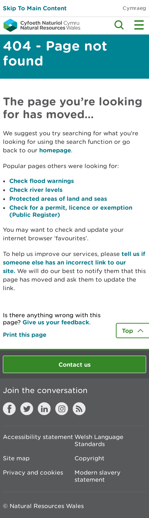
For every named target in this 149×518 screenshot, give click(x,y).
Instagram (61, 408)
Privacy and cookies (33, 472)
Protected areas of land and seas (58, 198)
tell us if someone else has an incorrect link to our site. (74, 262)
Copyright (89, 458)
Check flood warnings (41, 180)
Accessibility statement (38, 436)
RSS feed (79, 408)
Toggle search (119, 25)
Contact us (74, 364)
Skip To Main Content (35, 8)
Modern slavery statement (97, 476)
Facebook (9, 408)
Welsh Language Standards (98, 440)
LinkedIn (44, 408)
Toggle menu (139, 25)
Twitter (26, 408)
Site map (16, 458)
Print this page (24, 334)
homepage (55, 150)
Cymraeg (134, 8)
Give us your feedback (55, 322)
